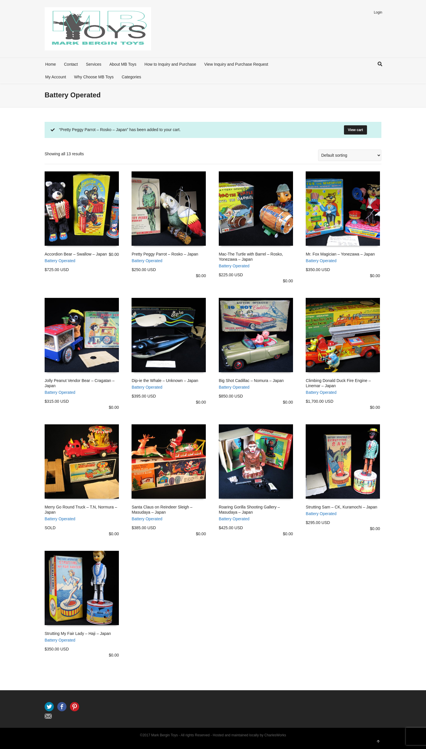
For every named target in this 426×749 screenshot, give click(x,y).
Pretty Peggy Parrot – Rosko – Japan (165, 254)
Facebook (61, 706)
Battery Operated (60, 260)
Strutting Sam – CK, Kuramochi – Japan (341, 507)
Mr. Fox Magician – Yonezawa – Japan (340, 254)
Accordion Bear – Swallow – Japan (76, 254)
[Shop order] (349, 155)
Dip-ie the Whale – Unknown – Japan (165, 380)
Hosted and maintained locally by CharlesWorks (249, 735)
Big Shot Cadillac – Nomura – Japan (251, 380)
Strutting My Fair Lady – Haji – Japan (78, 633)
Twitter (49, 706)
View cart (355, 130)
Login (378, 12)
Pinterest (74, 706)
